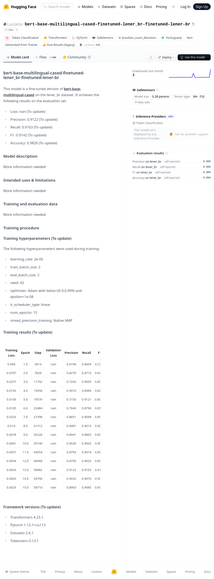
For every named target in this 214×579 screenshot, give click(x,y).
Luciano (14, 24)
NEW (170, 116)
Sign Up (202, 6)
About (78, 572)
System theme (17, 572)
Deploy (166, 57)
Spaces (127, 6)
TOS (43, 572)
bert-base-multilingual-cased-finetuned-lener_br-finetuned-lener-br (107, 24)
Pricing (161, 6)
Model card (17, 57)
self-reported (172, 161)
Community (77, 57)
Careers (97, 572)
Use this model (194, 57)
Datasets (106, 6)
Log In (185, 6)
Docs (146, 6)
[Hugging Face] (114, 572)
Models (85, 6)
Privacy (60, 572)
